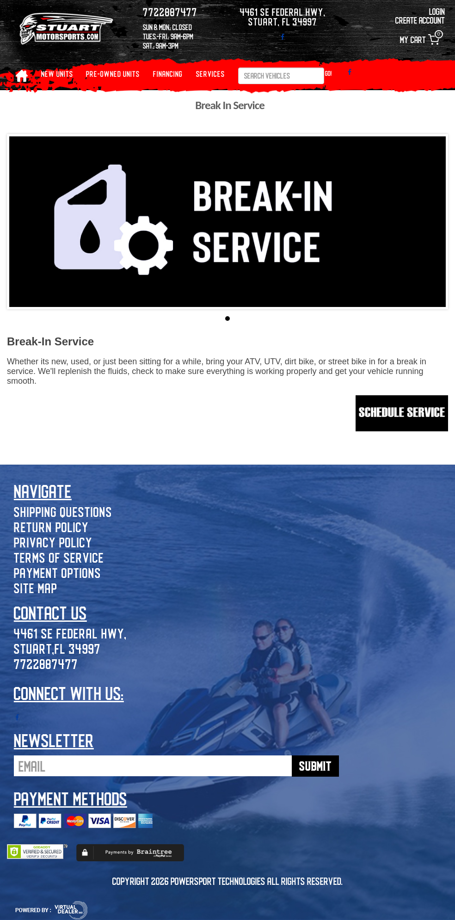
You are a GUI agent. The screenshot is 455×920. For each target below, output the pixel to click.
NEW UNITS (57, 74)
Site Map (35, 588)
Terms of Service (59, 557)
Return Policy (51, 527)
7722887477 (46, 663)
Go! (328, 73)
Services (210, 74)
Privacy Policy (53, 542)
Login (437, 11)
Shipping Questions (63, 511)
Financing (168, 74)
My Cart (419, 39)
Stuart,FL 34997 (57, 648)
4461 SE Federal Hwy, (70, 633)
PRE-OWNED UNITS (113, 74)
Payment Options (57, 572)
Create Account (420, 20)
